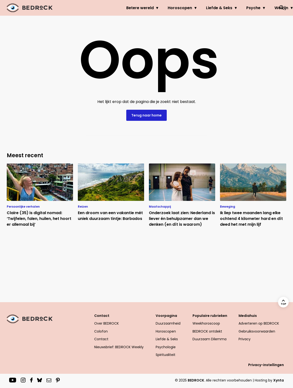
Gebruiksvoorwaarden (257, 331)
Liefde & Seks (196, 8)
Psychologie (166, 347)
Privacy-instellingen (266, 364)
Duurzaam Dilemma (209, 339)
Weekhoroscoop (206, 323)
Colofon (101, 331)
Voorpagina (166, 315)
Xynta (278, 380)
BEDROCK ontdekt (207, 331)
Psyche (230, 8)
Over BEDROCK (106, 323)
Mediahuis (248, 315)
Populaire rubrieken (210, 315)
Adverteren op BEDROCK (259, 323)
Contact (101, 315)
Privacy (245, 339)
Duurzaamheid (168, 323)
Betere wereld (117, 8)
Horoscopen (157, 8)
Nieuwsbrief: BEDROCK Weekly (119, 347)
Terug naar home (146, 115)
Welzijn (258, 8)
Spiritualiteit (165, 354)
